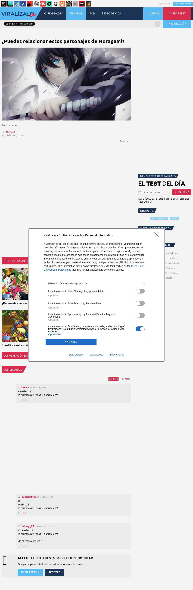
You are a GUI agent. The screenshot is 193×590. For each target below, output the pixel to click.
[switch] (140, 291)
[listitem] (96, 283)
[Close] (157, 235)
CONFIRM (71, 342)
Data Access (96, 354)
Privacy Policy (116, 354)
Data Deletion (76, 354)
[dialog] (96, 295)
